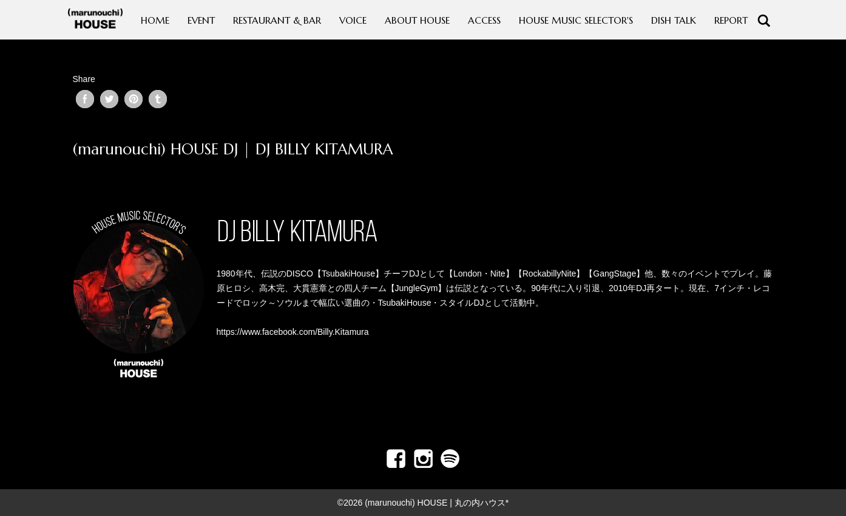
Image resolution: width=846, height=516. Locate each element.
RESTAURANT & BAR (277, 20)
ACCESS (484, 20)
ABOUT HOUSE (417, 20)
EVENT (201, 20)
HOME (155, 20)
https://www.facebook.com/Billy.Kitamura (293, 332)
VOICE (353, 20)
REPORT (731, 20)
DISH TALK (673, 20)
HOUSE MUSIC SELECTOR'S (576, 20)
